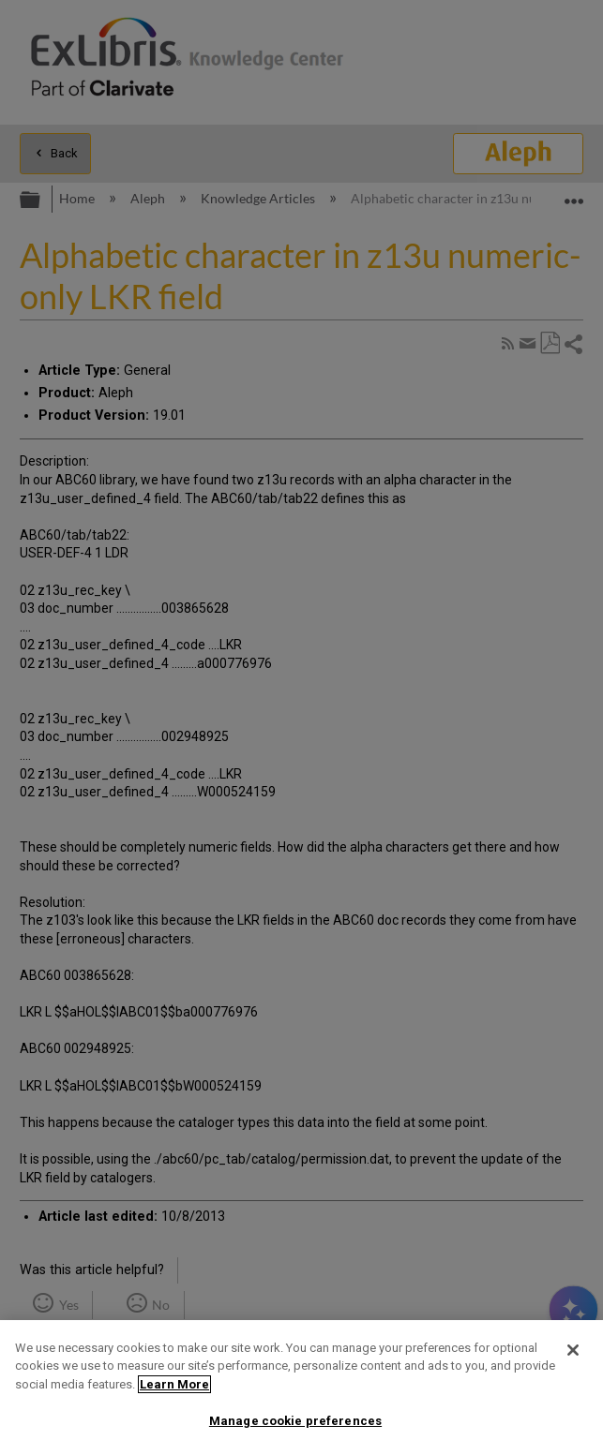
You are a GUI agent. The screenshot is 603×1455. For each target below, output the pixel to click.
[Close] (573, 1350)
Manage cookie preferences (295, 1421)
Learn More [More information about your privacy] (174, 1384)
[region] (301, 1387)
